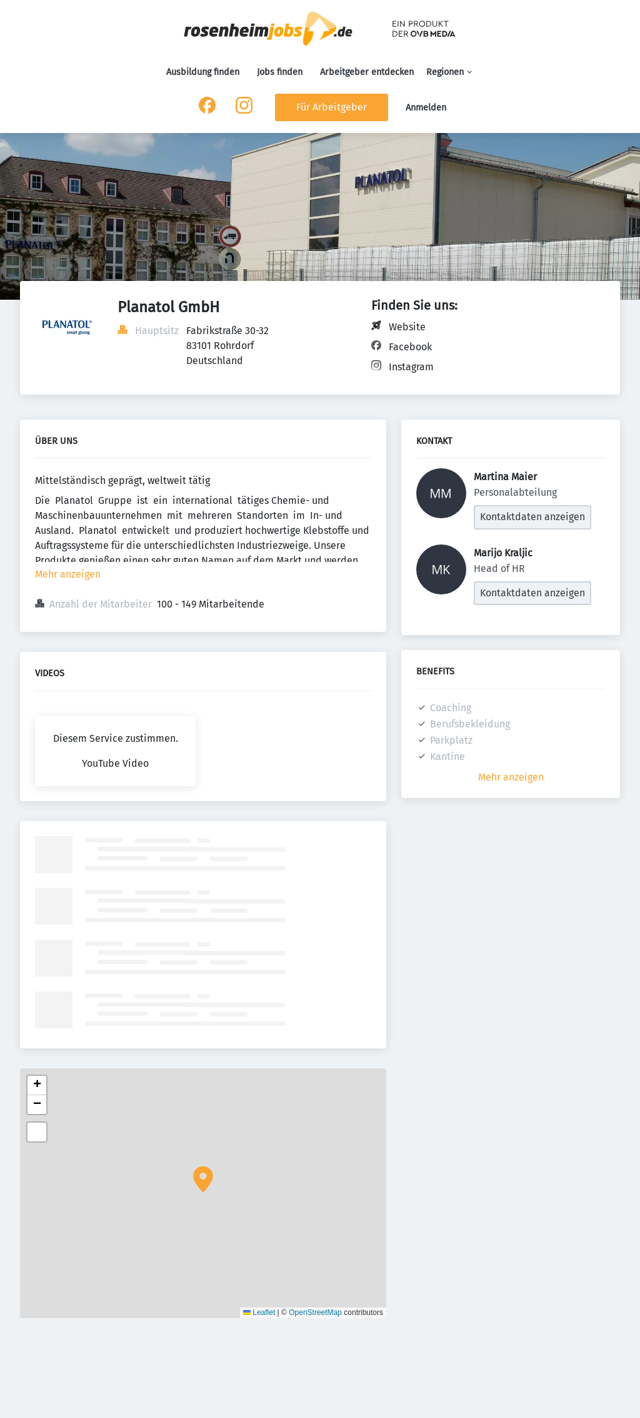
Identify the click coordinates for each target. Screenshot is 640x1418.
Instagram (411, 367)
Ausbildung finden (202, 72)
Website (407, 327)
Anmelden (426, 107)
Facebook (410, 347)
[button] (203, 1179)
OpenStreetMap (315, 1312)
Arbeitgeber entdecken (367, 72)
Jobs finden (279, 72)
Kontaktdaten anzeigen (532, 517)
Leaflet (259, 1312)
